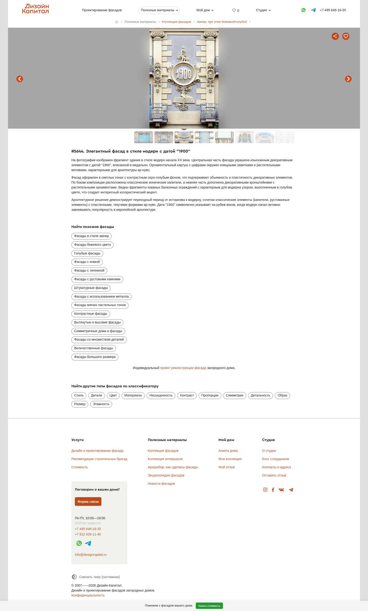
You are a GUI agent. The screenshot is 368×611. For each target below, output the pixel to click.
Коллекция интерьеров (165, 459)
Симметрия (234, 395)
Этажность (101, 404)
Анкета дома (228, 451)
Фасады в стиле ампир (91, 236)
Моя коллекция (230, 459)
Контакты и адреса (276, 467)
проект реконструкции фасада (183, 368)
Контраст (187, 395)
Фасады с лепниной (89, 270)
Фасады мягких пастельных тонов (100, 305)
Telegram (291, 490)
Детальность (260, 395)
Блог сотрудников (275, 459)
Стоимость (79, 467)
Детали (96, 395)
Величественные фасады (93, 348)
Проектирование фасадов (102, 10)
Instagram (265, 490)
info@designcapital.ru (91, 555)
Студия (261, 10)
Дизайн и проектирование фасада (97, 451)
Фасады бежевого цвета (92, 244)
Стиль (79, 395)
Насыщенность (161, 395)
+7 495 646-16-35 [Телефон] (333, 10)
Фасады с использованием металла (101, 296)
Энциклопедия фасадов (166, 475)
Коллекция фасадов (163, 451)
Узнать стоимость (209, 605)
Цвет (113, 395)
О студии (269, 451)
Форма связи (88, 501)
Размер (79, 404)
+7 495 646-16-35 (88, 529)
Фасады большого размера (95, 357)
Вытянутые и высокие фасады (97, 322)
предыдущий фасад (19, 79)
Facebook (273, 490)
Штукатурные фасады (91, 288)
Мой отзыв (226, 467)
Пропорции (209, 395)
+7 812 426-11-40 (88, 534)
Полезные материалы (157, 10)
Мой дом (203, 10)
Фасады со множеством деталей (99, 339)
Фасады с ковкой (87, 262)
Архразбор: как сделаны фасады (173, 467)
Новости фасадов (161, 483)
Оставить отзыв (274, 475)
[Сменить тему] (95, 577)
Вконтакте (281, 490)
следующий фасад (348, 79)
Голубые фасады (87, 253)
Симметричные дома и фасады (98, 331)
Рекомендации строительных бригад (99, 459)
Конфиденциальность (88, 595)
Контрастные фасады (90, 313)
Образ (282, 395)
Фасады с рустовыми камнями (97, 279)
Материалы (133, 395)
